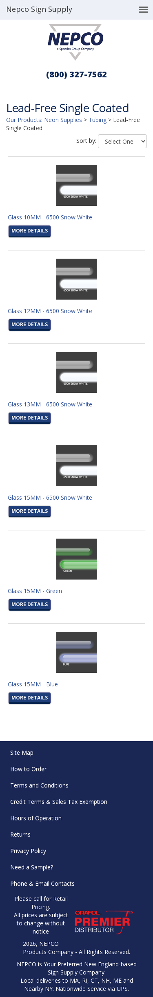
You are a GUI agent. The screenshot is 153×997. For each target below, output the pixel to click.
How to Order (28, 769)
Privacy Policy (28, 851)
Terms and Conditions (39, 785)
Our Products (23, 120)
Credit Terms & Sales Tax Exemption (58, 801)
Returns (20, 834)
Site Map (21, 752)
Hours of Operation (36, 818)
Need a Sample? (31, 867)
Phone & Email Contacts (42, 883)
